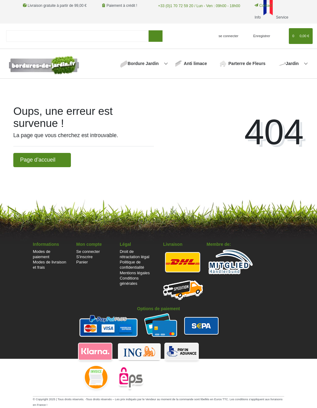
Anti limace (195, 63)
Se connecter (88, 251)
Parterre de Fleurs (247, 63)
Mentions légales (135, 273)
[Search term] (77, 36)
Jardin (293, 63)
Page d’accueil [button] (42, 160)
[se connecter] (226, 36)
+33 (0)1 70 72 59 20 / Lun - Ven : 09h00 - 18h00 (197, 5)
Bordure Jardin (144, 63)
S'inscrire (84, 256)
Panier (82, 262)
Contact (261, 5)
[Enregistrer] (258, 36)
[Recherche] (156, 36)
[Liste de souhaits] (281, 36)
